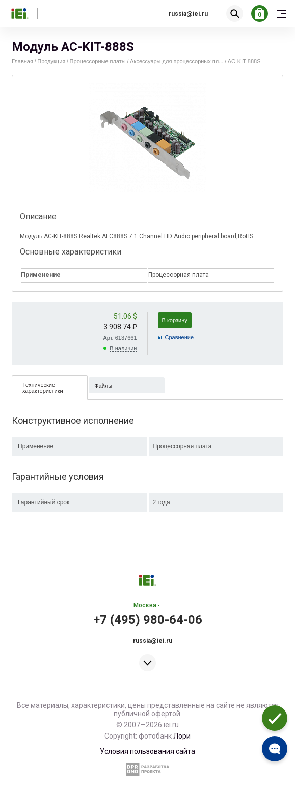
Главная (22, 61)
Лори (182, 736)
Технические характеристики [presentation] (42, 388)
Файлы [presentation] (103, 386)
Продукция (51, 61)
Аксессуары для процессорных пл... (176, 61)
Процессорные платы (98, 61)
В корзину (174, 320)
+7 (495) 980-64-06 (147, 620)
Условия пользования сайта (147, 751)
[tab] (50, 387)
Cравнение (179, 337)
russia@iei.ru (188, 13)
